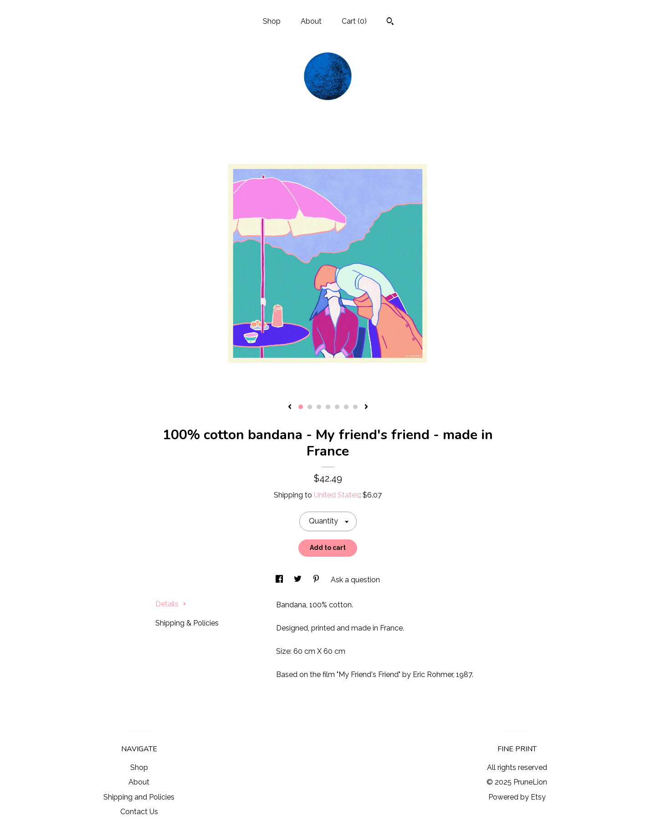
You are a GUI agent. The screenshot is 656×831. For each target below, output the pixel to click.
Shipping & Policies (187, 623)
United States (336, 495)
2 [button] (310, 407)
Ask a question (355, 579)
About (311, 21)
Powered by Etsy (517, 797)
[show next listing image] (366, 407)
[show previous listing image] (289, 407)
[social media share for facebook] (280, 579)
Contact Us (139, 811)
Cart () (354, 21)
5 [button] (337, 407)
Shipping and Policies (138, 797)
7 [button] (355, 407)
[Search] (390, 22)
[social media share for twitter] (298, 579)
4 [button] (328, 407)
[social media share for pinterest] (317, 579)
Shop (272, 21)
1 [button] (300, 407)
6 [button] (346, 407)
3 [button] (319, 407)
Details (170, 604)
